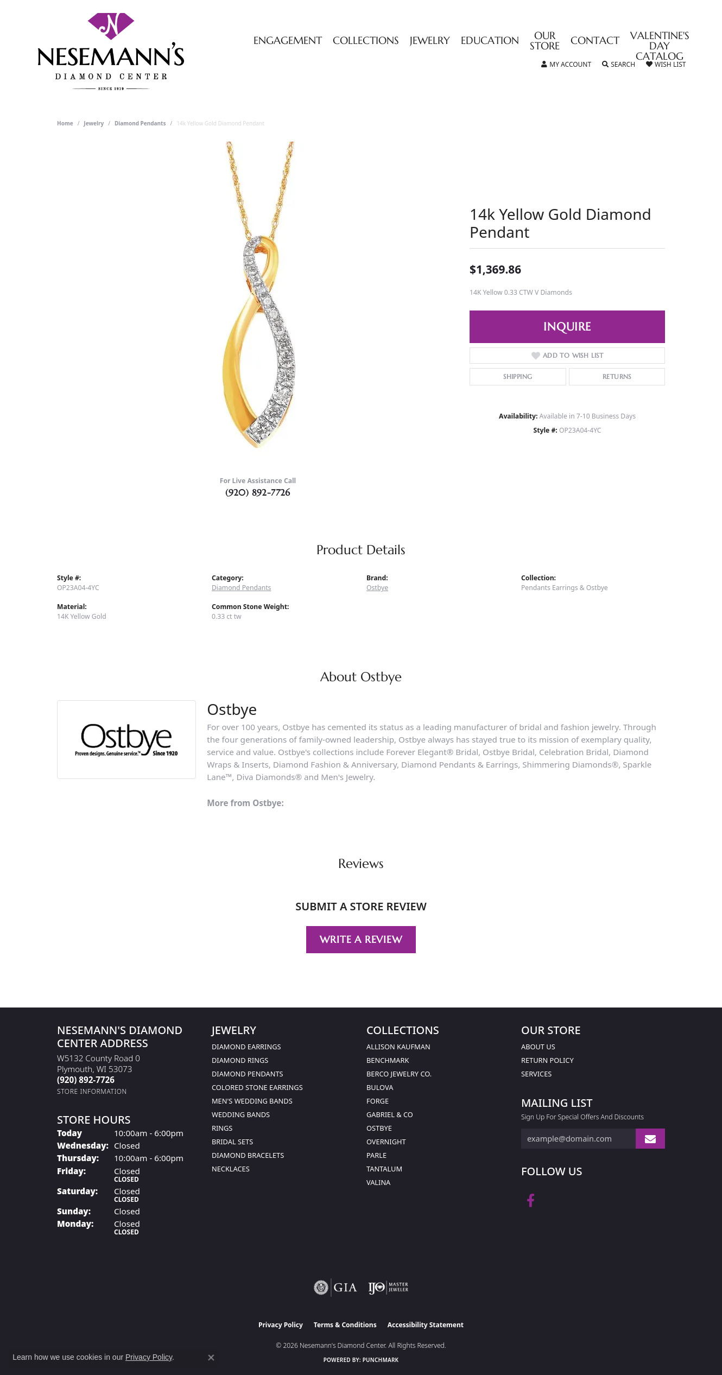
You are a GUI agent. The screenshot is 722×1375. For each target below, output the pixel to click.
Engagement (288, 41)
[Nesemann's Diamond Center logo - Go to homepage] (145, 51)
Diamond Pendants (140, 123)
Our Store (545, 41)
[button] (566, 64)
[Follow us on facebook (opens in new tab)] (531, 1200)
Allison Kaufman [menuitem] (398, 1046)
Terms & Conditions (345, 1324)
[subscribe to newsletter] (650, 1139)
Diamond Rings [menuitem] (240, 1060)
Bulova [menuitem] (379, 1087)
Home (65, 123)
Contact (595, 41)
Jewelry (430, 41)
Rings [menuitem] (222, 1128)
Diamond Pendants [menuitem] (247, 1074)
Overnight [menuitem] (386, 1141)
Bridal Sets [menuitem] (232, 1141)
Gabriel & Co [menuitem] (389, 1114)
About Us (538, 1046)
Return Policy (547, 1060)
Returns (617, 376)
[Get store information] (92, 1091)
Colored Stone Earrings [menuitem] (257, 1087)
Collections (366, 41)
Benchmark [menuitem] (387, 1060)
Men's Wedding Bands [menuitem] (252, 1101)
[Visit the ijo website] (388, 1287)
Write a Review (361, 939)
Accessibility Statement (426, 1324)
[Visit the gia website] (335, 1287)
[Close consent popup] (211, 1357)
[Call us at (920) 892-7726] (86, 1079)
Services (536, 1074)
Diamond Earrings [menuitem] (246, 1046)
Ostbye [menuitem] (379, 1128)
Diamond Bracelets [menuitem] (248, 1155)
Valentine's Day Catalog (659, 46)
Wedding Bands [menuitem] (241, 1114)
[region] (258, 304)
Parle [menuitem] (376, 1155)
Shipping (517, 376)
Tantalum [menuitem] (384, 1169)
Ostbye (377, 587)
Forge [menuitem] (377, 1101)
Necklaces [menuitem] (231, 1169)
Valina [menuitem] (378, 1182)
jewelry (94, 123)
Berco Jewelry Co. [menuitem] (399, 1074)
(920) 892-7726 (257, 492)
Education (490, 41)
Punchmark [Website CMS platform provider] (381, 1360)
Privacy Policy (280, 1324)
